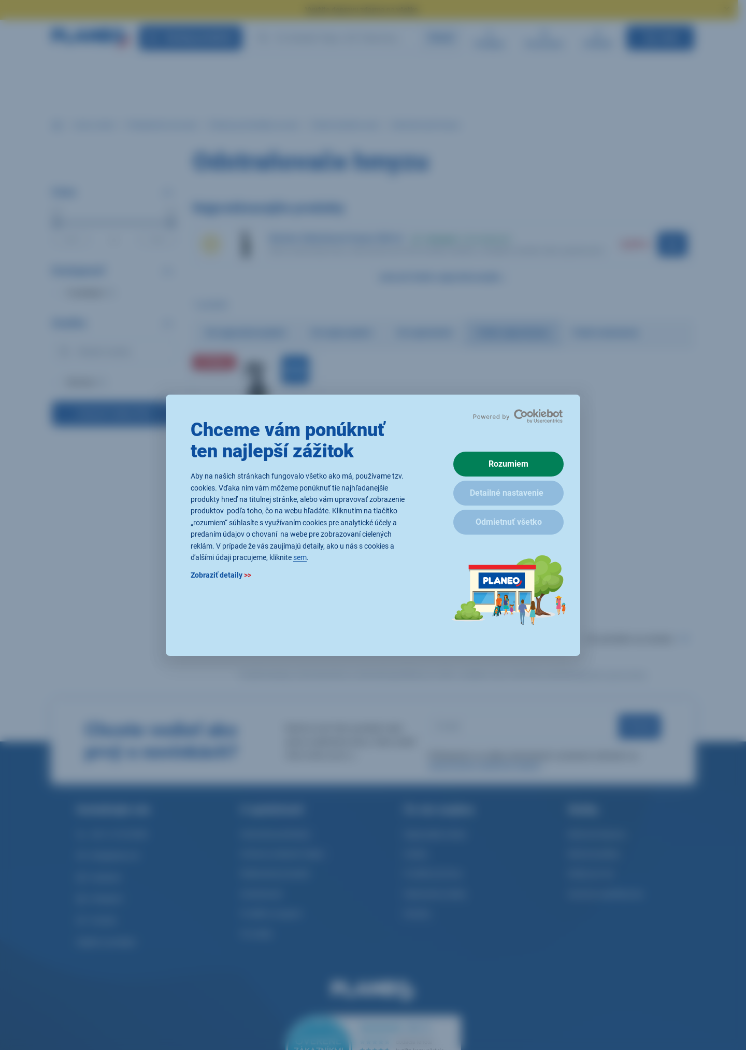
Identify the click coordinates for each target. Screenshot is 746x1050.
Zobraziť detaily (221, 575)
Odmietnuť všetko (509, 522)
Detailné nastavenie (506, 493)
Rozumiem (508, 464)
